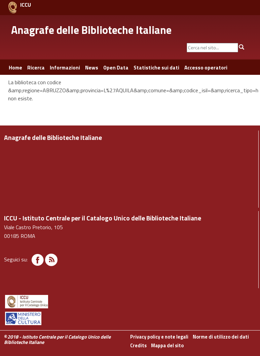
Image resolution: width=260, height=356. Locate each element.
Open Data (115, 67)
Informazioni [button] (65, 67)
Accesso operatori (205, 67)
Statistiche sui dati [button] (156, 67)
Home (15, 67)
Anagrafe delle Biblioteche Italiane (91, 30)
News (91, 67)
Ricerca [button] (36, 67)
